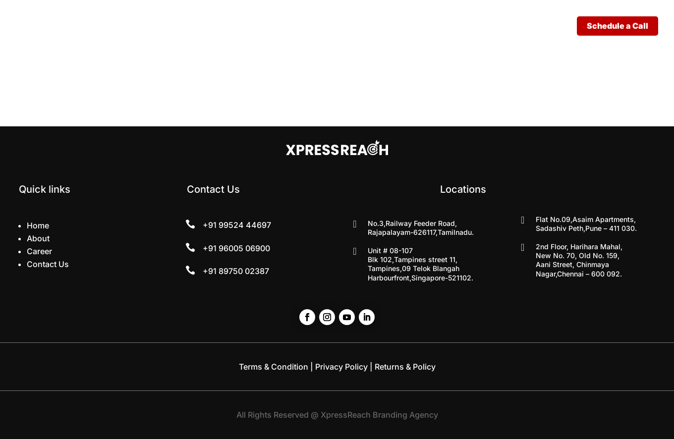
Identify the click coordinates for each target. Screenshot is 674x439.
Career (39, 251)
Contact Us (48, 264)
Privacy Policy (341, 367)
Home (38, 225)
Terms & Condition (273, 367)
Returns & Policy (405, 367)
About (38, 238)
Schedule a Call (617, 26)
